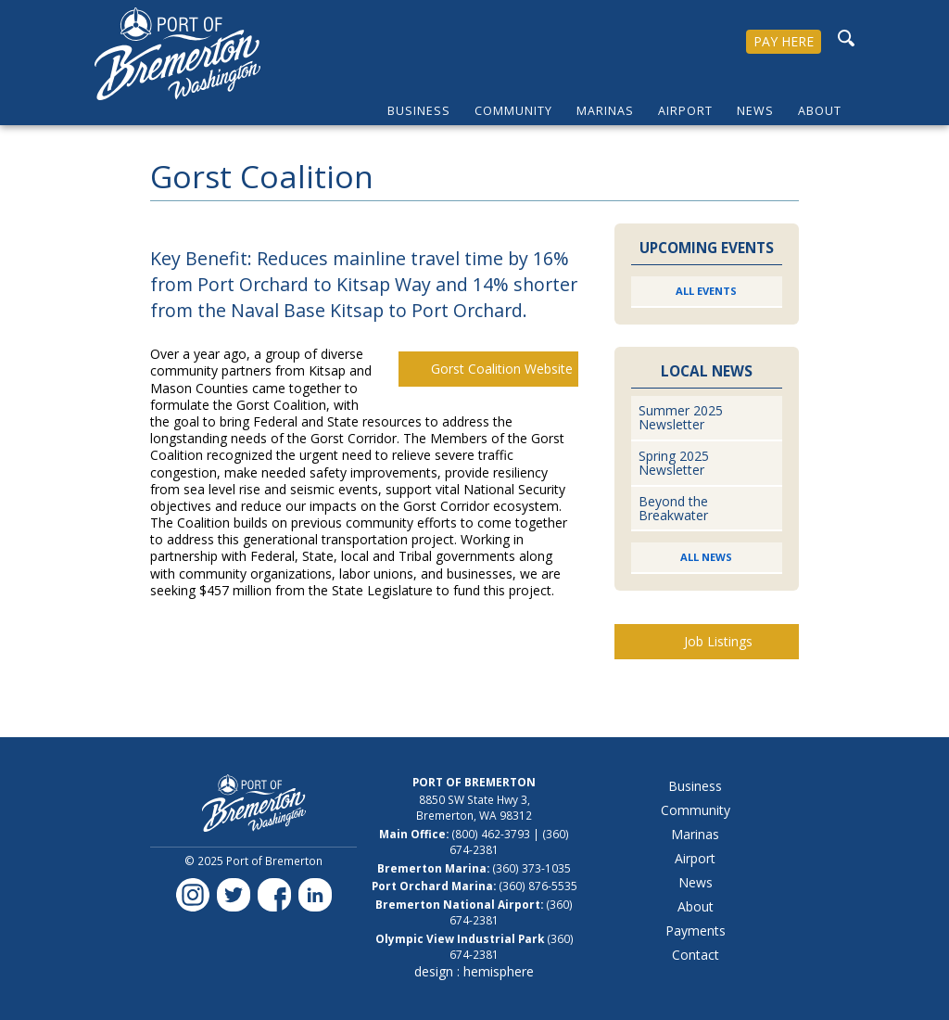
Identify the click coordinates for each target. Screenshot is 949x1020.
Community (513, 111)
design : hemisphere (474, 971)
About (819, 111)
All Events (706, 291)
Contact (695, 954)
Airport (685, 111)
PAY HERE (783, 41)
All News (706, 557)
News (755, 111)
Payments (695, 930)
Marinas (605, 111)
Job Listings (718, 641)
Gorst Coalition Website (502, 368)
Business (418, 111)
